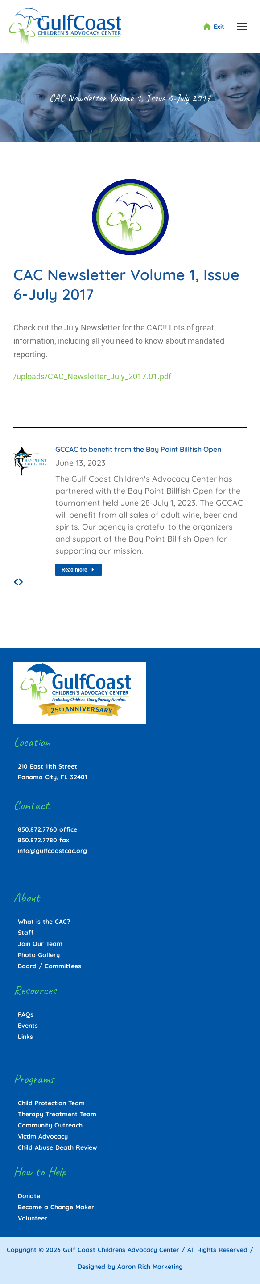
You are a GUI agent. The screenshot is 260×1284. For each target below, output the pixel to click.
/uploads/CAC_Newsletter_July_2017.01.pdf (92, 376)
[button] (15, 582)
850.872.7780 (37, 840)
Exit (213, 27)
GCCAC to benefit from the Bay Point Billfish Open (138, 449)
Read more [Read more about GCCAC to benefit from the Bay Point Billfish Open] (78, 570)
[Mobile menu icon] (242, 27)
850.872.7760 (37, 829)
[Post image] (31, 461)
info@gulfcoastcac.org (52, 851)
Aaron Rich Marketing (150, 1267)
